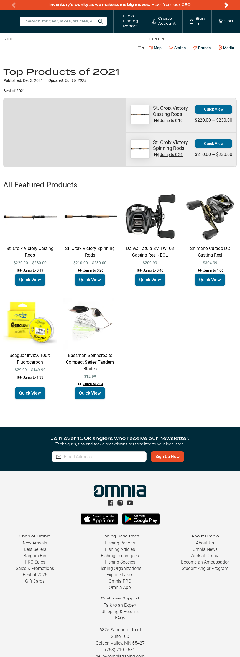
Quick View (213, 109)
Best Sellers (35, 549)
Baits (7, 48)
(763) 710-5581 (120, 649)
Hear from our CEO (171, 4)
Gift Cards (35, 581)
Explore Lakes (119, 574)
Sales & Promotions (35, 568)
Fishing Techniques (120, 555)
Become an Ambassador (205, 562)
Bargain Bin (35, 555)
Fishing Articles (120, 549)
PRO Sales (35, 562)
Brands (202, 48)
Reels (61, 48)
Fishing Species (120, 562)
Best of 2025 (35, 574)
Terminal (82, 48)
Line (25, 48)
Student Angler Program (205, 568)
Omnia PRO (120, 581)
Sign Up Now (168, 456)
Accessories (110, 48)
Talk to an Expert (120, 605)
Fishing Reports (120, 543)
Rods (42, 48)
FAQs (120, 617)
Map (155, 48)
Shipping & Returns (120, 611)
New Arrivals (35, 543)
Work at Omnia (204, 555)
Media (226, 48)
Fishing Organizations (119, 568)
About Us (205, 543)
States (177, 48)
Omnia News (205, 549)
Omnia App (120, 587)
